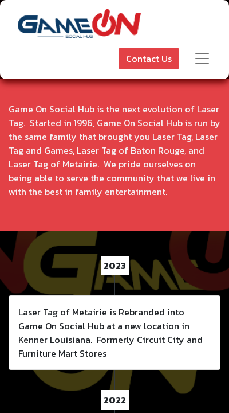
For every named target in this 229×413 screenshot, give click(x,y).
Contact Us (149, 58)
